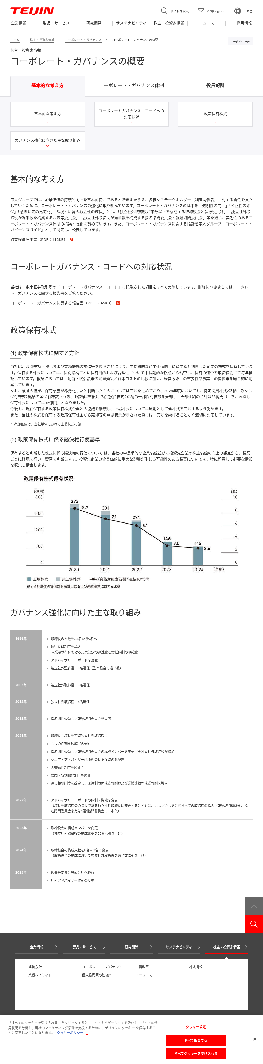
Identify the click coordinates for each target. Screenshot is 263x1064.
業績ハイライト (40, 975)
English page (240, 41)
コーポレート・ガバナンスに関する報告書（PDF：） (62, 302)
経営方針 (35, 966)
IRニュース (143, 975)
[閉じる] (254, 1041)
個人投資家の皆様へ (97, 975)
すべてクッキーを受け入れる (196, 1056)
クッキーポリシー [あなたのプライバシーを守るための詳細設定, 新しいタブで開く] (70, 1035)
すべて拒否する (196, 1042)
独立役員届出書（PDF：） (39, 239)
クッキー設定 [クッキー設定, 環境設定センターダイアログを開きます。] (196, 1029)
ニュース (22, 1017)
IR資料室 (142, 966)
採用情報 (53, 1017)
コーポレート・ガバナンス (102, 966)
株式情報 (195, 966)
